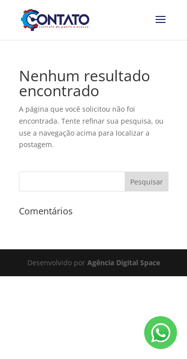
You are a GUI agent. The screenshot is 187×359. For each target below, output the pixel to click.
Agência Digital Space (123, 262)
